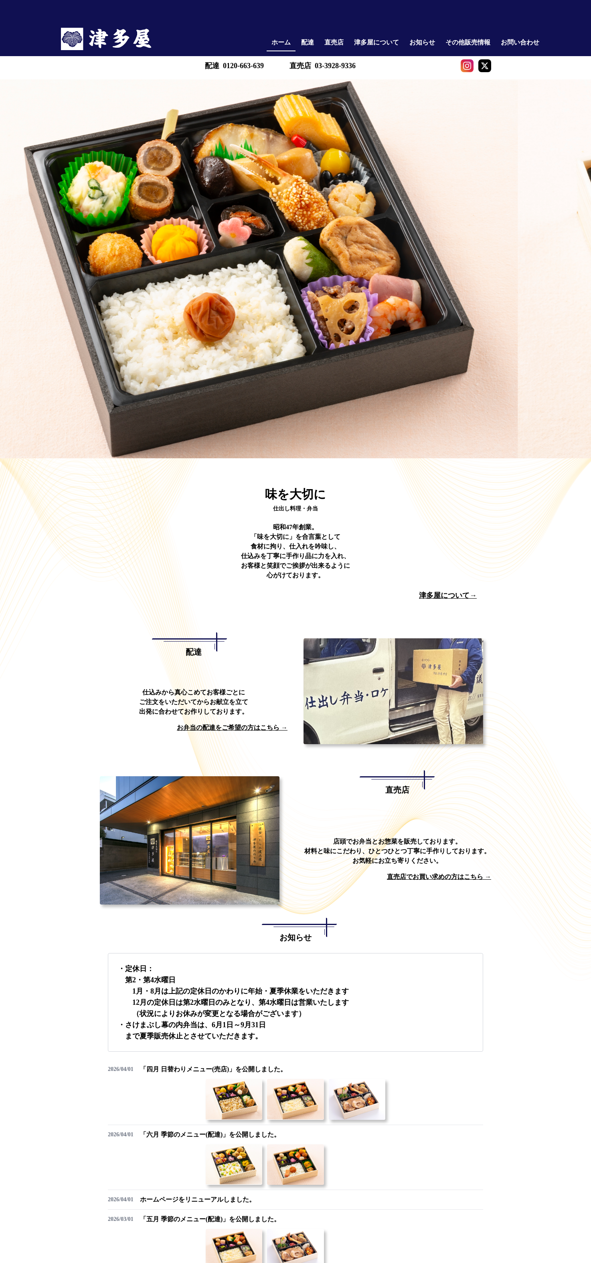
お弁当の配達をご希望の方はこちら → (232, 727)
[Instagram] (467, 65)
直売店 (334, 42)
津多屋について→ (448, 595)
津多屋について (376, 42)
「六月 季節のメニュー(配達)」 (210, 1134)
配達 (307, 42)
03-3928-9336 (335, 66)
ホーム (281, 42)
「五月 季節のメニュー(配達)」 (210, 1219)
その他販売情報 (467, 42)
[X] (484, 65)
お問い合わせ (520, 42)
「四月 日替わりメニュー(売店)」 (213, 1069)
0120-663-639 (243, 66)
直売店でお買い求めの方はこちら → (439, 876)
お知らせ (422, 42)
